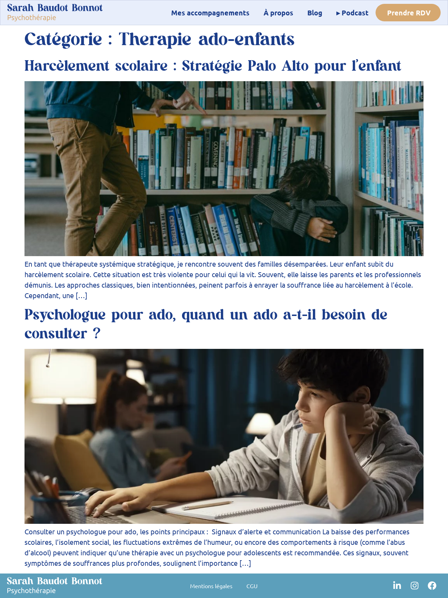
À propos (278, 12)
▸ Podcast (352, 12)
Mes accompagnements (210, 12)
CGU (252, 585)
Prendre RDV (408, 12)
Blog (314, 12)
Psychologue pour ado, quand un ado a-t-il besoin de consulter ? (205, 324)
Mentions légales (211, 585)
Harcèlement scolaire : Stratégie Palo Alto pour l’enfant (212, 66)
